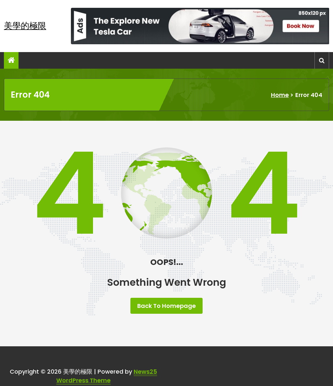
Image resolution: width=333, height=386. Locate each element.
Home (280, 95)
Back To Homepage (166, 306)
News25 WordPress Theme (106, 375)
